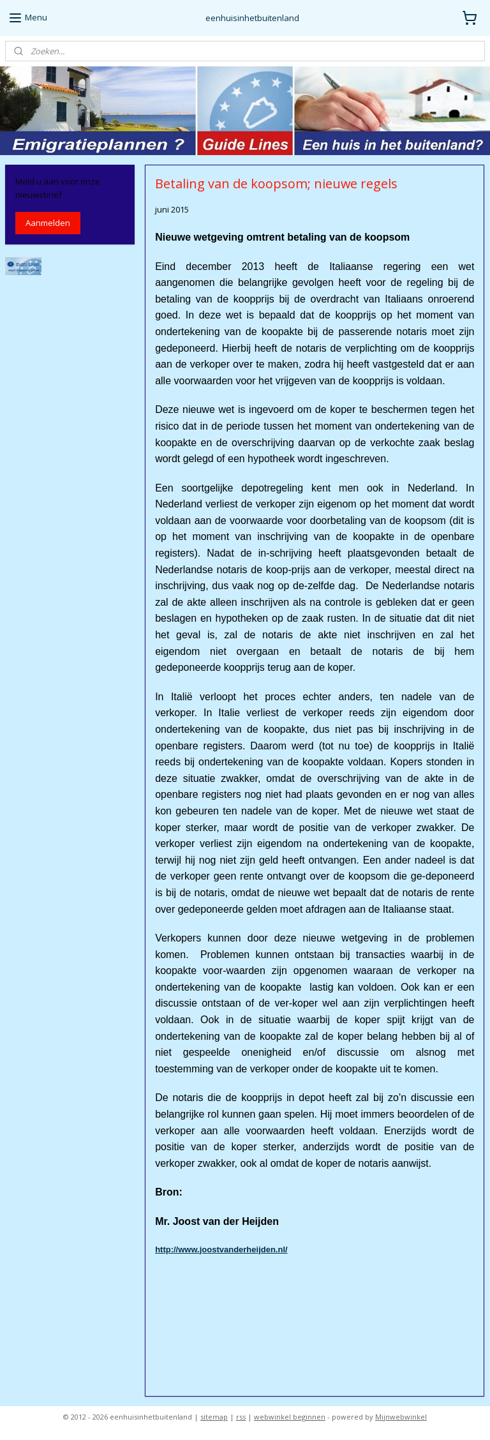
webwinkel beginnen (289, 1416)
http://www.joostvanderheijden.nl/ (222, 1249)
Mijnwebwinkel (401, 1416)
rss (241, 1416)
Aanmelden (48, 223)
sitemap (214, 1416)
